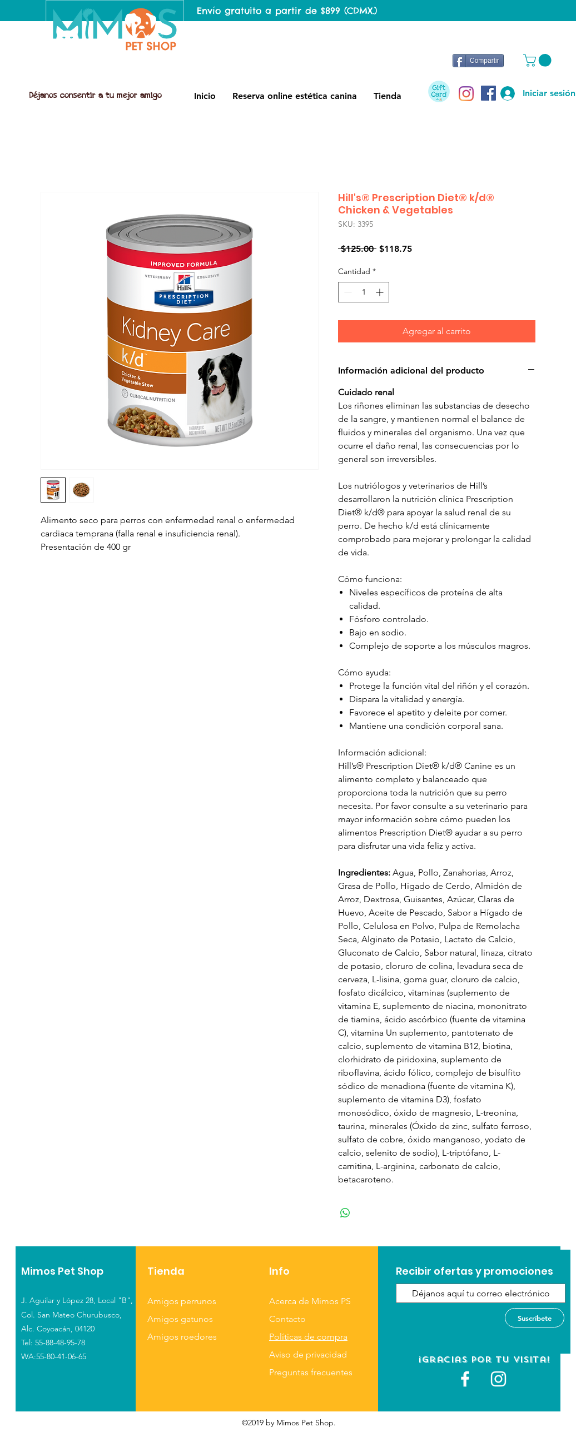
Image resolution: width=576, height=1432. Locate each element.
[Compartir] (478, 60)
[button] (538, 60)
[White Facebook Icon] (465, 1379)
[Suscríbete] (534, 1317)
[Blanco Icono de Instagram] (498, 1379)
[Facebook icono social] (488, 93)
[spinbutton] (364, 292)
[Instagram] (466, 93)
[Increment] (381, 292)
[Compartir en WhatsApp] (345, 1213)
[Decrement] (347, 292)
